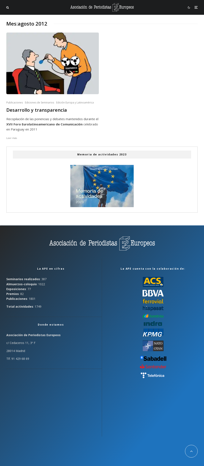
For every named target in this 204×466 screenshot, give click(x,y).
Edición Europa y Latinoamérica (75, 102)
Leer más (11, 138)
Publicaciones (14, 102)
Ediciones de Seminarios (39, 102)
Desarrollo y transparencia (36, 110)
